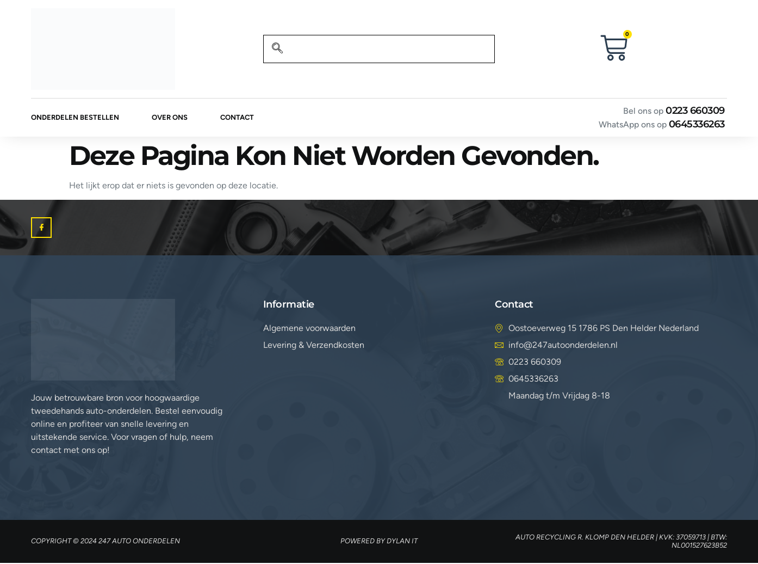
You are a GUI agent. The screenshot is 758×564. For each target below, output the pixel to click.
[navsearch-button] (277, 49)
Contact (237, 118)
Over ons (170, 118)
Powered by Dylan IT (379, 542)
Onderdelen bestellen (75, 118)
